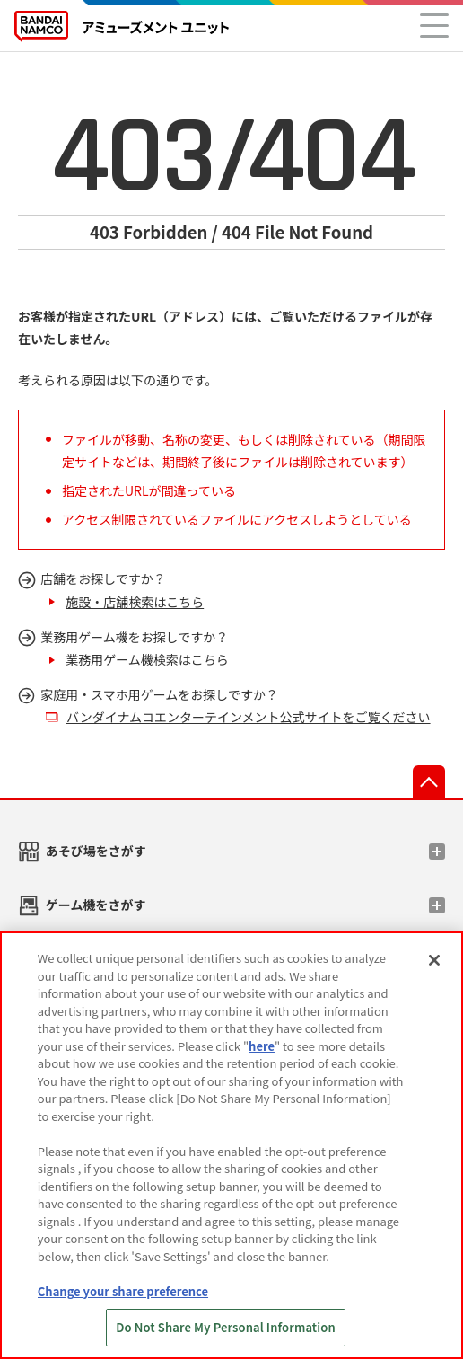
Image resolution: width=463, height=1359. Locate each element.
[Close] (434, 960)
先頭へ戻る (429, 781)
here (262, 1046)
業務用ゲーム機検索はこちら (147, 659)
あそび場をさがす (96, 851)
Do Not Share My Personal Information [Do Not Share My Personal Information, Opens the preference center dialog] (226, 1327)
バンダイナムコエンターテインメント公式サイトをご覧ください (248, 717)
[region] (231, 1145)
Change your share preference (123, 1291)
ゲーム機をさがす (96, 904)
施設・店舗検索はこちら (135, 602)
